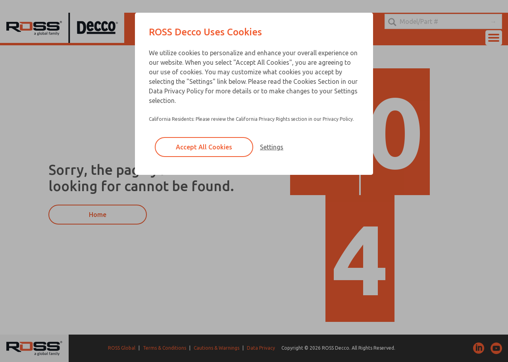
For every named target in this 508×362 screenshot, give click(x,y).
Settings (271, 147)
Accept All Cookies (204, 147)
